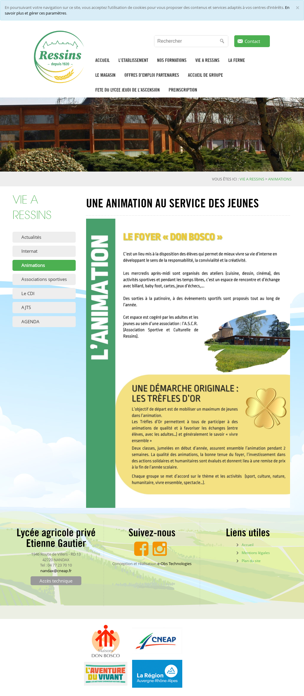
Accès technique (55, 581)
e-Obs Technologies (174, 563)
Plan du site (251, 560)
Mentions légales (256, 552)
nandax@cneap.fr (56, 570)
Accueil (248, 544)
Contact (252, 41)
